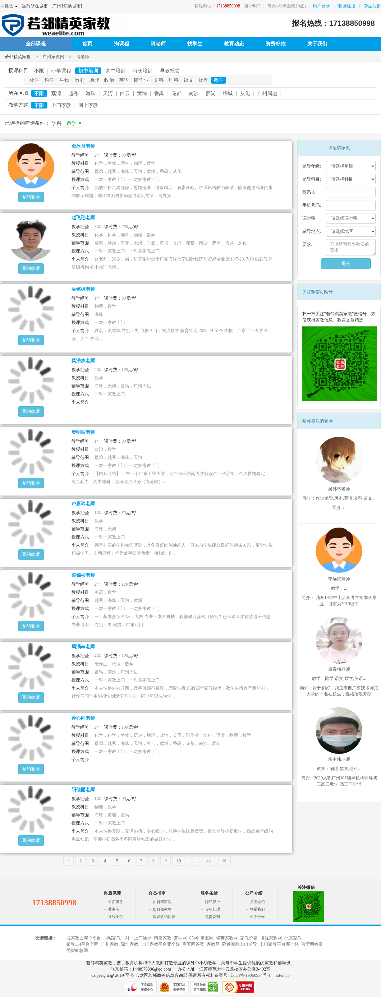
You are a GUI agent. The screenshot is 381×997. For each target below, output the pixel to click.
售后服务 (115, 902)
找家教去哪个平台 (83, 938)
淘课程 (121, 43)
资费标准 (276, 43)
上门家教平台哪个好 (160, 944)
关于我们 (317, 43)
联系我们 (257, 909)
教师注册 (347, 6)
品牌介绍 (257, 902)
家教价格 (249, 938)
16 (224, 861)
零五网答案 (193, 944)
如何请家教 (162, 902)
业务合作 (257, 917)
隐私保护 (212, 902)
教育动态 (234, 43)
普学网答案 (312, 944)
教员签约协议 (164, 917)
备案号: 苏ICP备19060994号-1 (242, 975)
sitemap (283, 975)
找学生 (194, 43)
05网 (193, 938)
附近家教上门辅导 (239, 944)
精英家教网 (227, 938)
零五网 (206, 938)
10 (179, 861)
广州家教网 (53, 56)
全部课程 (36, 43)
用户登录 (321, 6)
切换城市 (72, 6)
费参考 (113, 909)
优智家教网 (77, 950)
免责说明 (212, 917)
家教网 (213, 944)
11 (193, 861)
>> (208, 861)
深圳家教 (129, 944)
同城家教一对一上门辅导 (127, 938)
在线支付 (115, 917)
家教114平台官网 (82, 944)
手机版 (6, 6)
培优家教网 (271, 938)
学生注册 (372, 6)
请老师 (158, 43)
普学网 (180, 938)
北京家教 (293, 938)
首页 (87, 43)
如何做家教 (162, 909)
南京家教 (162, 938)
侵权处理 (212, 909)
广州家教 (109, 944)
